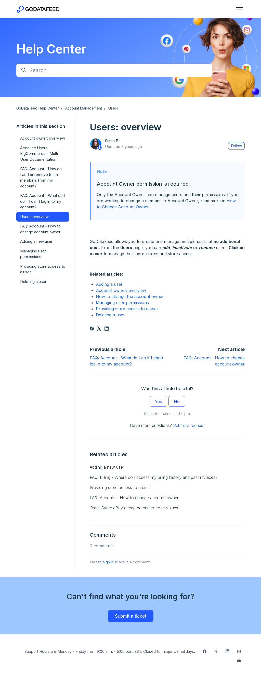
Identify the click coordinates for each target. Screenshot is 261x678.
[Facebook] (92, 329)
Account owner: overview (121, 290)
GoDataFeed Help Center (37, 108)
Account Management (83, 108)
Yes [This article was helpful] (158, 401)
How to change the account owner (130, 296)
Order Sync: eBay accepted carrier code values (134, 507)
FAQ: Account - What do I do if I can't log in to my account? (42, 201)
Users (113, 108)
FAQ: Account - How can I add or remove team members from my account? (41, 177)
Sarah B (111, 140)
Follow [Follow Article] (236, 146)
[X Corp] (99, 329)
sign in (108, 562)
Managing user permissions (122, 302)
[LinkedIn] (107, 329)
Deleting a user (110, 314)
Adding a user (109, 284)
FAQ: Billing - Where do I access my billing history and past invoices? (153, 477)
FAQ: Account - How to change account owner (134, 497)
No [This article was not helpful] (177, 401)
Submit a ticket (130, 616)
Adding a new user (107, 467)
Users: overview (34, 216)
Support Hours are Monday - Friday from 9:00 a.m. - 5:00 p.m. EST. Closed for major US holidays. (109, 651)
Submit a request (188, 425)
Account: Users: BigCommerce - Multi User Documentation (39, 153)
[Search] (114, 70)
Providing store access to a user (127, 308)
